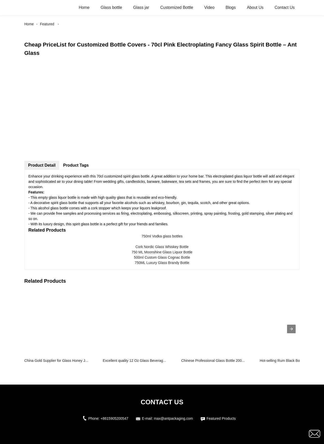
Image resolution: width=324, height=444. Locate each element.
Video (209, 7)
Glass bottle (111, 7)
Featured (47, 24)
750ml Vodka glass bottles (162, 236)
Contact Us (285, 7)
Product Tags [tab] (76, 165)
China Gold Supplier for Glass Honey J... (56, 361)
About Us (255, 7)
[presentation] (291, 329)
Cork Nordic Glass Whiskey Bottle (162, 247)
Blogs (231, 7)
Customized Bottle (176, 7)
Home (84, 7)
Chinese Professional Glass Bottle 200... (213, 361)
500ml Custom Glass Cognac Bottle (162, 257)
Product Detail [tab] (41, 165)
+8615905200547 (114, 418)
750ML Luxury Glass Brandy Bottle (162, 263)
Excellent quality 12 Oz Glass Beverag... (134, 361)
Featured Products (221, 418)
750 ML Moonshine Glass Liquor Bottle (162, 252)
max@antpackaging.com (173, 418)
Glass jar (141, 7)
